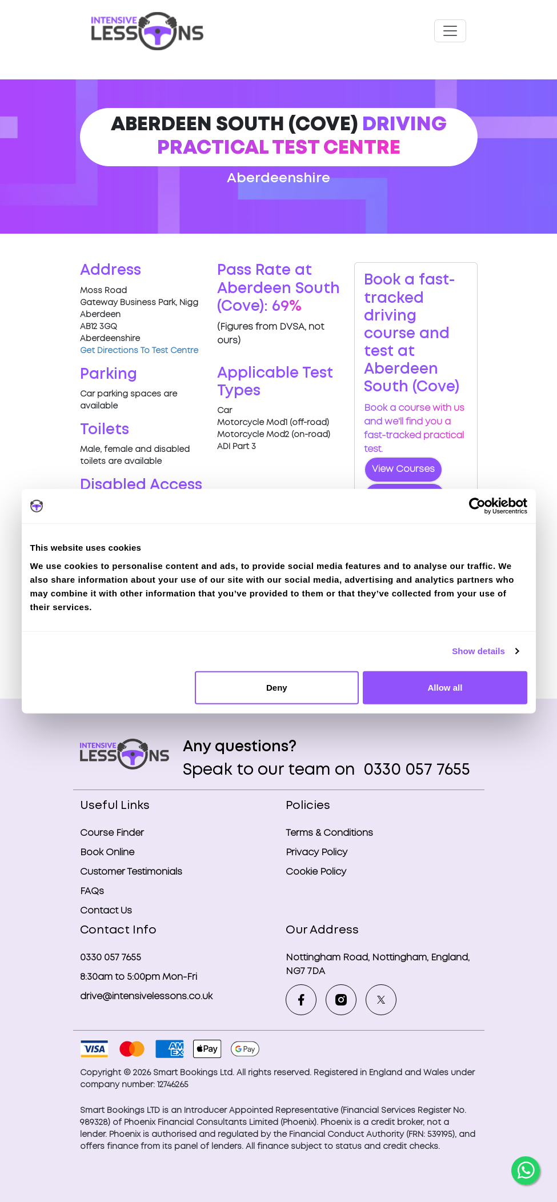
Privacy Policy (316, 852)
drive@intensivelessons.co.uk (146, 996)
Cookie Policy (316, 872)
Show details (478, 651)
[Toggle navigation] (450, 30)
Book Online (107, 852)
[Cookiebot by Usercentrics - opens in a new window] (477, 506)
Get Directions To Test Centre (139, 350)
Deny (276, 687)
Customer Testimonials (131, 872)
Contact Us (106, 911)
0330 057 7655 (414, 770)
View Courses (403, 469)
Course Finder (112, 833)
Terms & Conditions (329, 833)
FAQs (92, 891)
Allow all (445, 687)
